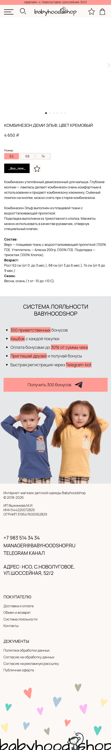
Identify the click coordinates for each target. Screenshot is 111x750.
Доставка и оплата (19, 605)
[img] (9, 12)
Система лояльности (21, 619)
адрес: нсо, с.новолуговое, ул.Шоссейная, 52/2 (39, 569)
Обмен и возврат (17, 612)
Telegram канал (24, 553)
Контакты (11, 625)
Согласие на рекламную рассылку (31, 663)
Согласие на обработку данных (29, 657)
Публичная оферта (19, 670)
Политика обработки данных (27, 650)
